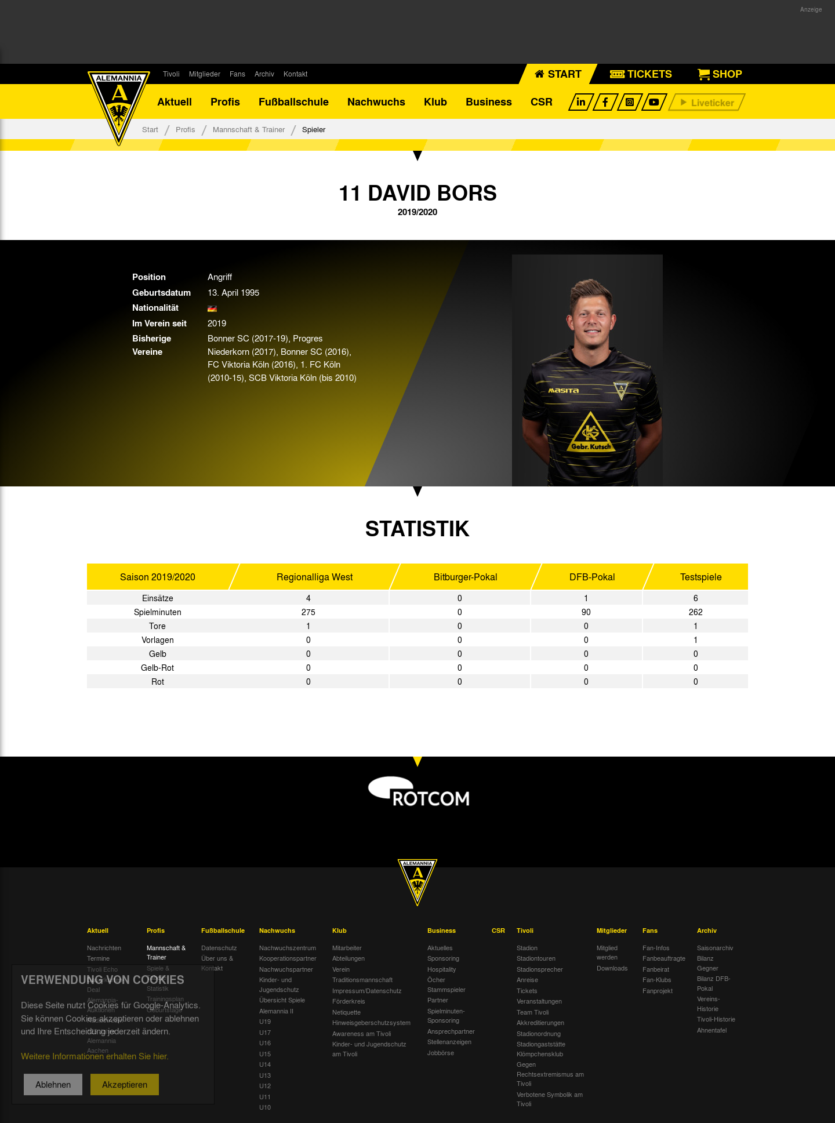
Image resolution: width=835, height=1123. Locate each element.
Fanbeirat (655, 968)
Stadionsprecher (540, 968)
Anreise (527, 979)
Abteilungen (348, 957)
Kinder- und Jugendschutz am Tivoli (369, 1048)
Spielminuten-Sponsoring (446, 1015)
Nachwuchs (376, 101)
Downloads (612, 967)
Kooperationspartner (288, 957)
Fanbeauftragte (663, 957)
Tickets (527, 990)
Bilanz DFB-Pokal (714, 983)
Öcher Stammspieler (446, 984)
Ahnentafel (712, 1029)
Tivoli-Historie (716, 1018)
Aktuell (174, 101)
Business (489, 101)
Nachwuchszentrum (287, 947)
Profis (225, 101)
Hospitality (441, 968)
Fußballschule (294, 101)
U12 (265, 1085)
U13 (265, 1075)
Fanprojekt (657, 990)
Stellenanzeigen (449, 1041)
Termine (98, 957)
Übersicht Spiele (282, 999)
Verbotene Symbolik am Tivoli (550, 1099)
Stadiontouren (536, 957)
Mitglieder (204, 73)
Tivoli (171, 73)
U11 (265, 1096)
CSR (542, 101)
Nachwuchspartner (286, 968)
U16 (265, 1042)
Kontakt (295, 73)
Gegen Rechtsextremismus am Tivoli (550, 1073)
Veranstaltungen (539, 1000)
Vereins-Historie (708, 1003)
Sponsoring (443, 957)
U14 (265, 1064)
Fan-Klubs (656, 979)
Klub (435, 101)
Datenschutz (219, 947)
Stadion (527, 947)
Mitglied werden (607, 952)
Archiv (264, 73)
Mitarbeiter (347, 947)
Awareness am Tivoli (361, 1033)
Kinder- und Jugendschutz (279, 984)
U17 (265, 1032)
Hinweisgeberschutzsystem (371, 1022)
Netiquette (346, 1011)
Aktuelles (440, 947)
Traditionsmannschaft (362, 979)
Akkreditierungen (540, 1022)
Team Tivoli (533, 1011)
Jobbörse (440, 1052)
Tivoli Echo (102, 968)
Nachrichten (104, 947)
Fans (237, 73)
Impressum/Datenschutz (367, 990)
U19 (265, 1021)
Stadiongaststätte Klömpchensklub (541, 1048)
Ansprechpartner (451, 1030)
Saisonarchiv (715, 947)
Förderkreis (348, 1000)
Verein (341, 968)
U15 (265, 1053)
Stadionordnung (539, 1033)
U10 (265, 1106)
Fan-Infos (656, 947)
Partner (437, 999)
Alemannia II (276, 1010)
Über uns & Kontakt (217, 962)
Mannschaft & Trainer (249, 129)
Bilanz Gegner (707, 962)
